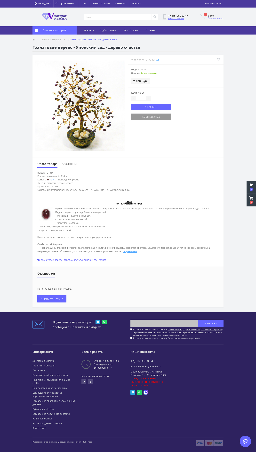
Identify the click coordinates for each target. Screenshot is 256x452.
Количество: (138, 92)
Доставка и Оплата (101, 3)
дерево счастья (72, 259)
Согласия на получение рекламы (184, 338)
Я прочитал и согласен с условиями (166, 338)
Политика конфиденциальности (50, 375)
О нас (83, 3)
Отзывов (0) (69, 164)
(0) (157, 59)
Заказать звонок (176, 18)
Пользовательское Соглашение (50, 388)
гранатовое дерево (52, 259)
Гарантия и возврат (43, 365)
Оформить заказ (216, 18)
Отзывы (150, 30)
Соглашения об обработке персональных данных (180, 332)
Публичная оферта (43, 409)
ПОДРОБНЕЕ (130, 251)
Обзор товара (47, 164)
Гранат (54, 179)
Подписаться (210, 323)
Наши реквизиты (42, 418)
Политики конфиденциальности (184, 329)
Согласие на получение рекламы (51, 413)
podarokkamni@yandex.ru (145, 366)
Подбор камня (108, 30)
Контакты (136, 3)
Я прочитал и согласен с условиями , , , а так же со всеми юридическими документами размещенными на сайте (178, 332)
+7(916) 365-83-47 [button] (143, 361)
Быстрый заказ (151, 116)
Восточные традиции (51, 39)
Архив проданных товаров (47, 423)
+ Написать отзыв (52, 299)
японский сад (89, 259)
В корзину (151, 107)
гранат (102, 259)
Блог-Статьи (132, 30)
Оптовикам (120, 3)
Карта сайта (39, 428)
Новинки (89, 30)
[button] (65, 4)
